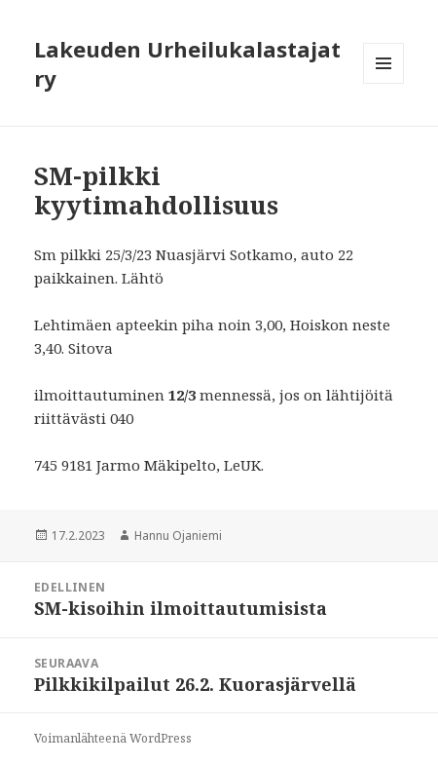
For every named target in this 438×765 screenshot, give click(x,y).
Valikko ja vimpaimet (384, 83)
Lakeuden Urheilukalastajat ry (187, 63)
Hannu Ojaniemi (178, 535)
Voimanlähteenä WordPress (113, 738)
